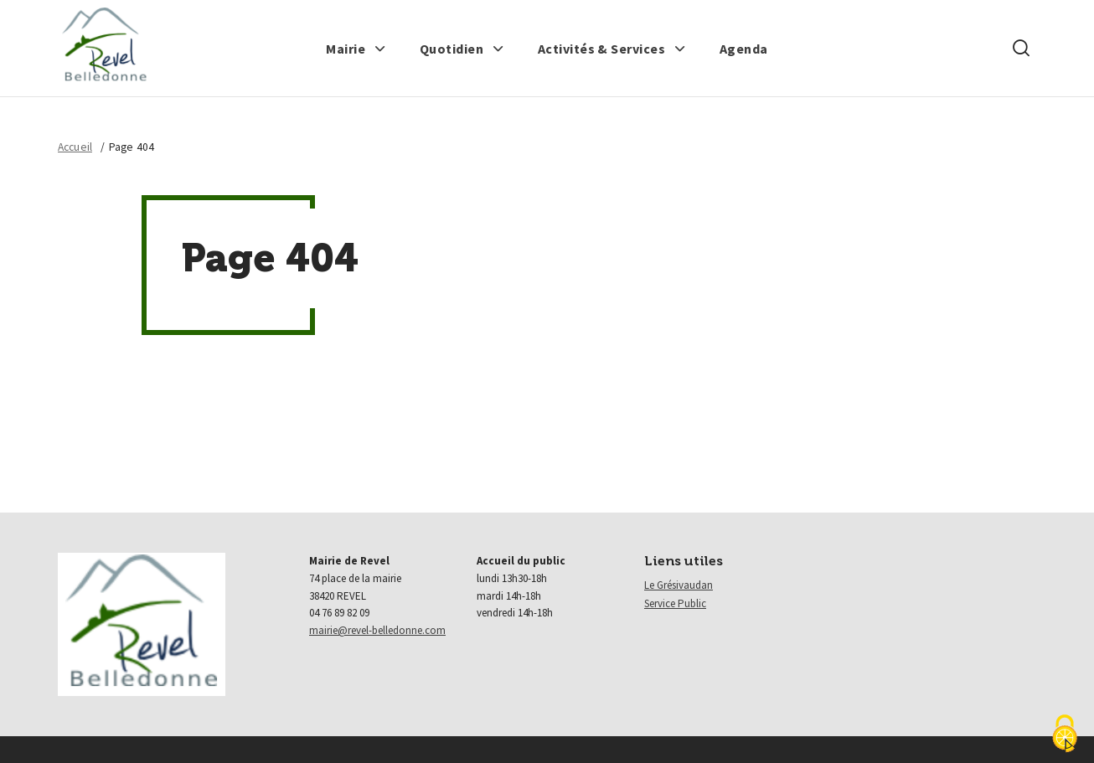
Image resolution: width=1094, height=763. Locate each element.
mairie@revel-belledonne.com (377, 630)
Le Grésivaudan (678, 585)
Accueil (75, 147)
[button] (356, 48)
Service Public (675, 603)
